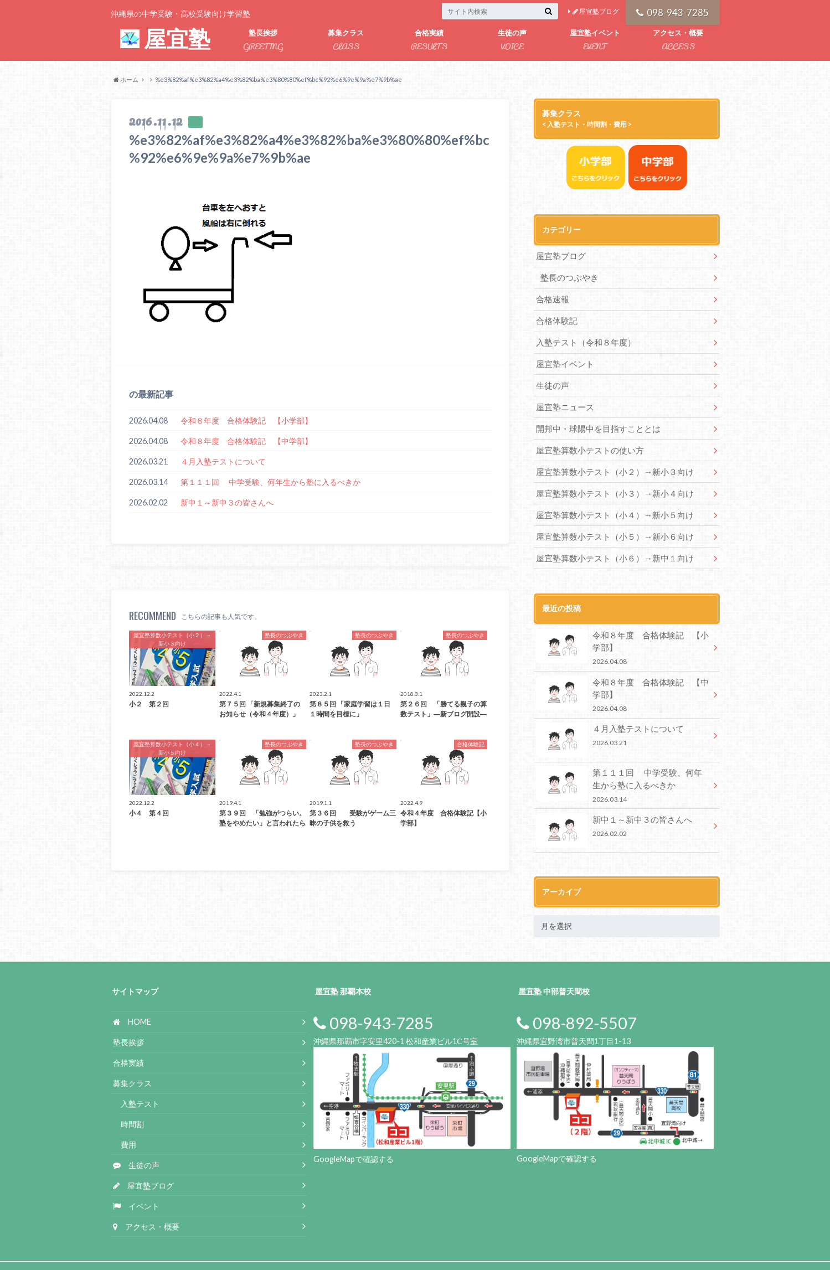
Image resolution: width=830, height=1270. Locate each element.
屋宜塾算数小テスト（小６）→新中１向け (609, 542)
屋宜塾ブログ (596, 11)
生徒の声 (512, 40)
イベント (136, 1181)
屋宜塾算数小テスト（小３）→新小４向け (613, 481)
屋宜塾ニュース (563, 399)
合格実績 (429, 40)
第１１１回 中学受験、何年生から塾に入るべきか (270, 482)
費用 (128, 1119)
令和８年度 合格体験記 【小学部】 (246, 420)
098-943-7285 (672, 11)
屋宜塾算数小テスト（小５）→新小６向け (609, 521)
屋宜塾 (165, 39)
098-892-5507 (577, 998)
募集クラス (346, 40)
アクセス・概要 (678, 40)
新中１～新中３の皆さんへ (227, 502)
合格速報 (551, 296)
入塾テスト (140, 1078)
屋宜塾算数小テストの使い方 (586, 440)
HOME (132, 996)
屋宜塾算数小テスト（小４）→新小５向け (613, 501)
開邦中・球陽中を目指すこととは (594, 419)
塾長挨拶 (263, 40)
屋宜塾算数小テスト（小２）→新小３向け (609, 460)
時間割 (132, 1099)
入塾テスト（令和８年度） (582, 337)
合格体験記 (555, 317)
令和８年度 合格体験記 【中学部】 (246, 441)
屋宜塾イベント (595, 40)
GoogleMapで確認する (353, 1134)
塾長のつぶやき (567, 276)
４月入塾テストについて (223, 461)
